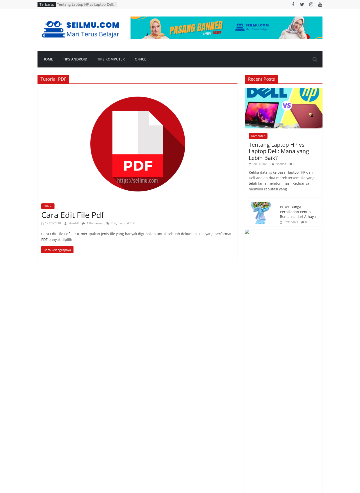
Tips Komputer (111, 59)
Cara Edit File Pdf (72, 214)
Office (140, 59)
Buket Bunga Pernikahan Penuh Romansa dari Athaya (298, 211)
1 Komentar (92, 223)
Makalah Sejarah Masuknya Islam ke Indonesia (296, 267)
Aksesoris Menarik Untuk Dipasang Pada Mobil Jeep (298, 239)
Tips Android (75, 59)
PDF (113, 223)
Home (47, 59)
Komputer (258, 136)
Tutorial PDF (126, 223)
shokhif (74, 223)
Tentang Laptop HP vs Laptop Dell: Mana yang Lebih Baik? (85, 7)
